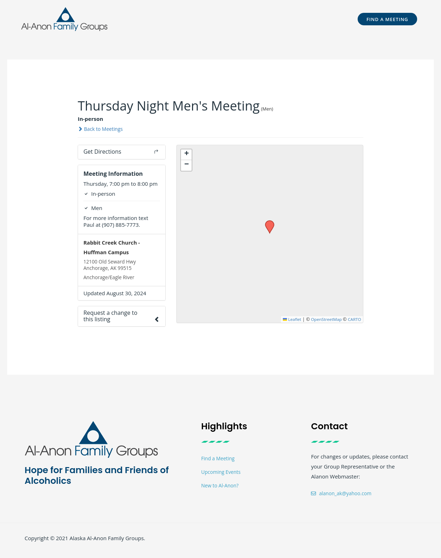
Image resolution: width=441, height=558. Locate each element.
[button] (148, 19)
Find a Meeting (219, 462)
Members (290, 18)
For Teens (187, 18)
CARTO (354, 319)
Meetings (226, 18)
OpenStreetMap (324, 319)
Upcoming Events (222, 476)
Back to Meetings (102, 128)
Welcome (149, 18)
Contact (327, 18)
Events (258, 18)
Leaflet (287, 319)
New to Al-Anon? (221, 490)
